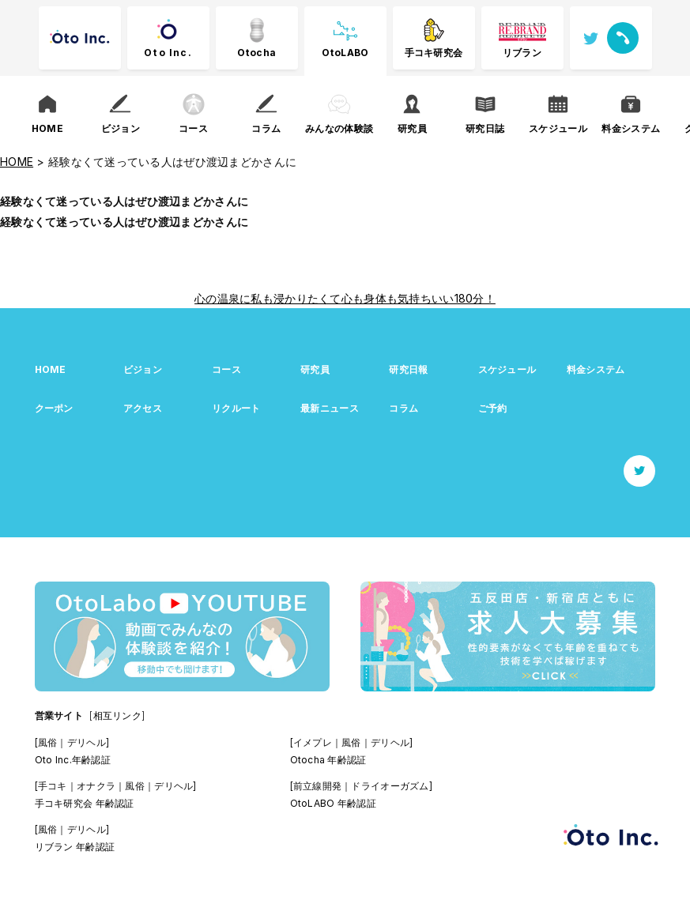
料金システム (596, 369)
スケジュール (507, 369)
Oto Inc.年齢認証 (73, 760)
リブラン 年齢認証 (75, 847)
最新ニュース (329, 408)
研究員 (315, 369)
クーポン (54, 408)
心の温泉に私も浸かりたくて (267, 298)
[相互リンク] (117, 715)
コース (226, 369)
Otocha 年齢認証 (328, 760)
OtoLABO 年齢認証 (333, 803)
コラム (403, 408)
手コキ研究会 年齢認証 (84, 803)
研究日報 (408, 369)
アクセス (142, 408)
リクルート (236, 408)
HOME (50, 369)
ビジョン (142, 369)
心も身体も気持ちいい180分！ (418, 298)
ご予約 (492, 408)
